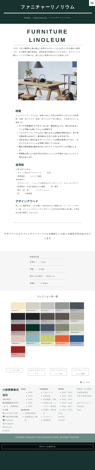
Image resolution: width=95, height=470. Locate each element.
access (61, 444)
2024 (30, 427)
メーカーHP (15, 398)
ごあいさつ (47, 420)
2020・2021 (67, 427)
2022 (30, 434)
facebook (8, 448)
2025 (30, 423)
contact (61, 448)
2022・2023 (67, 423)
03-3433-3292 (12, 441)
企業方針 (47, 423)
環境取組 (47, 448)
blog (79, 437)
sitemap (80, 434)
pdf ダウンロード (84, 430)
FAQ (60, 441)
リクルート (47, 444)
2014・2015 (67, 437)
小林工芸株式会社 (84, 423)
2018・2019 (67, 430)
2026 (30, 420)
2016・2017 (67, 434)
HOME (27, 17)
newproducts (40, 17)
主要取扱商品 (30, 441)
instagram (8, 451)
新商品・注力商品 (84, 416)
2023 (30, 430)
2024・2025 (67, 420)
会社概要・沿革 (49, 427)
